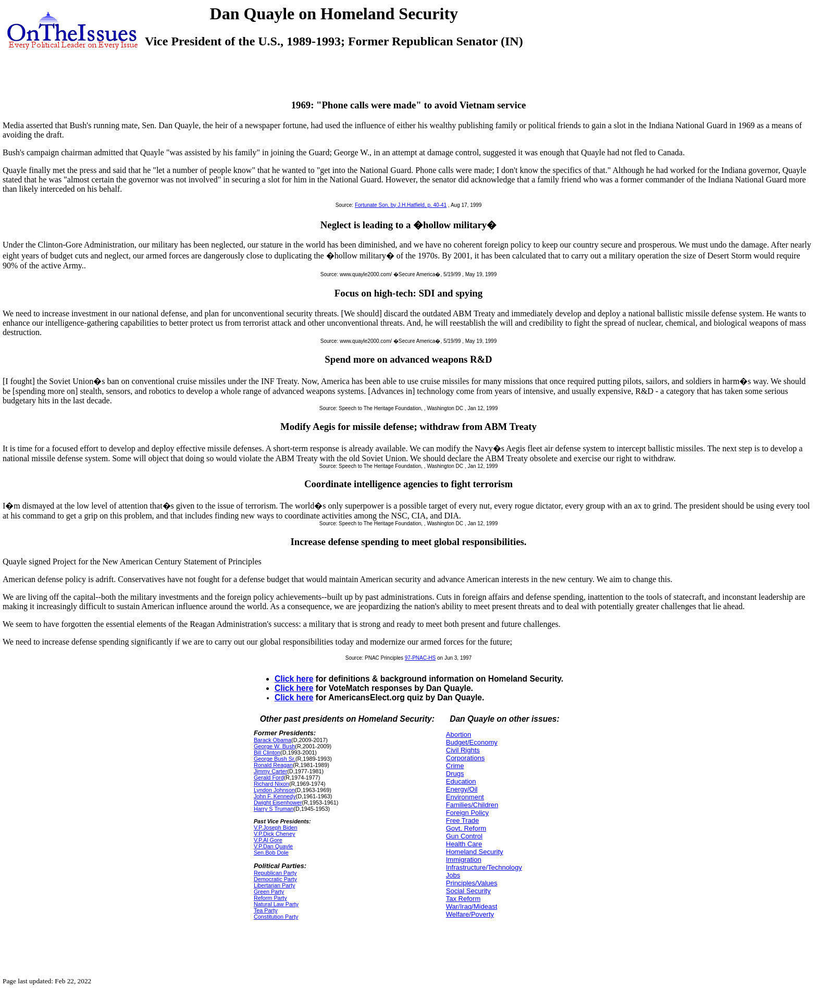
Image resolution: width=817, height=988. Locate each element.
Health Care (464, 844)
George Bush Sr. (274, 759)
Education (461, 781)
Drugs (455, 773)
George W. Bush (274, 746)
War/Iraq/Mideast (472, 906)
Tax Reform (463, 899)
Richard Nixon (271, 784)
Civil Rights (463, 750)
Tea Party (266, 910)
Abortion (458, 734)
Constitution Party (276, 916)
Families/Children (472, 805)
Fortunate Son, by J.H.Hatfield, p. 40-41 (401, 205)
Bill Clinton (267, 752)
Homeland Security (474, 852)
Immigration (463, 859)
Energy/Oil (462, 789)
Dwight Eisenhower (278, 802)
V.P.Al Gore (268, 840)
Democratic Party (275, 879)
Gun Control (464, 836)
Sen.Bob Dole (271, 852)
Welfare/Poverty (470, 914)
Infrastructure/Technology (484, 867)
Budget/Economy (472, 742)
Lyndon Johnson (274, 790)
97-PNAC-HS (420, 658)
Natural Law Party (276, 904)
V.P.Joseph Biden (276, 827)
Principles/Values (472, 883)
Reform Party (270, 898)
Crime (455, 766)
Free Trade (462, 820)
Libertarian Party (274, 885)
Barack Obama (272, 740)
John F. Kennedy (275, 796)
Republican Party (275, 873)
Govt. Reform (466, 828)
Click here (294, 678)
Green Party (269, 891)
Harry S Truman (273, 809)
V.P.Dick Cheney (274, 834)
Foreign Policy (467, 813)
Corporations (465, 758)
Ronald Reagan (273, 765)
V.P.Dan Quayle (273, 846)
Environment (465, 797)
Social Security (468, 891)
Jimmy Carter (270, 771)
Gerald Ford (269, 777)
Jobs (453, 875)
